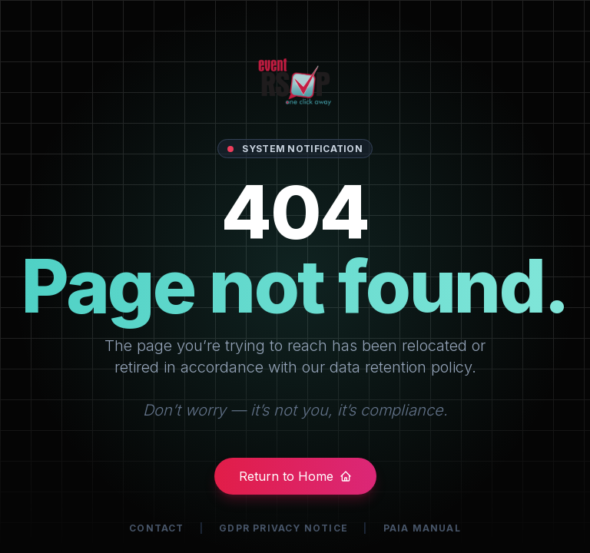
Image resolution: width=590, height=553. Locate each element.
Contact (156, 528)
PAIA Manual (422, 528)
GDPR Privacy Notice (283, 528)
